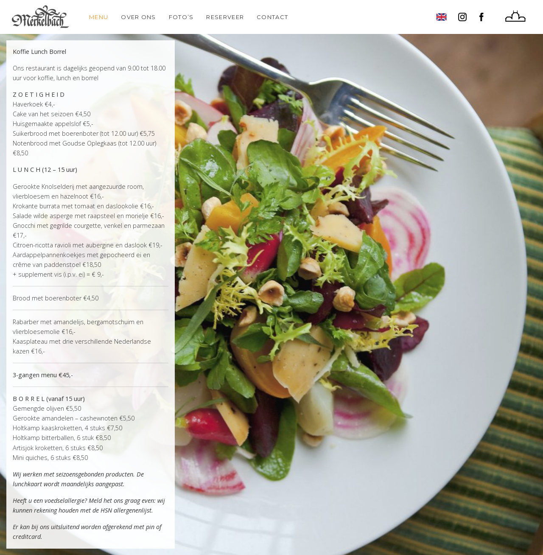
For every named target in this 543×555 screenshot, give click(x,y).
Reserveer (225, 17)
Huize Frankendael (515, 17)
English (441, 17)
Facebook (483, 17)
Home (40, 17)
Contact (272, 17)
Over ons (138, 17)
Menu (98, 17)
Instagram (462, 17)
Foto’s (181, 17)
